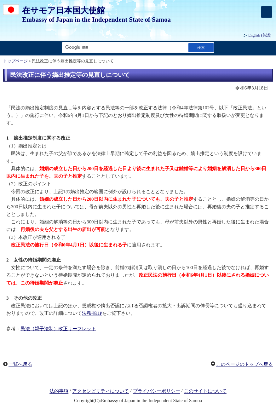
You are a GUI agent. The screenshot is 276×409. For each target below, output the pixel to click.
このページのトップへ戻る (244, 364)
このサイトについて (205, 391)
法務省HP (92, 313)
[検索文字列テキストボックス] (123, 47)
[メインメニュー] (266, 12)
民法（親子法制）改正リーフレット (58, 328)
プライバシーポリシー (156, 391)
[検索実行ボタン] (201, 47)
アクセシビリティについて (100, 391)
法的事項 (58, 391)
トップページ (15, 61)
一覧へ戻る (20, 364)
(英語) (259, 35)
